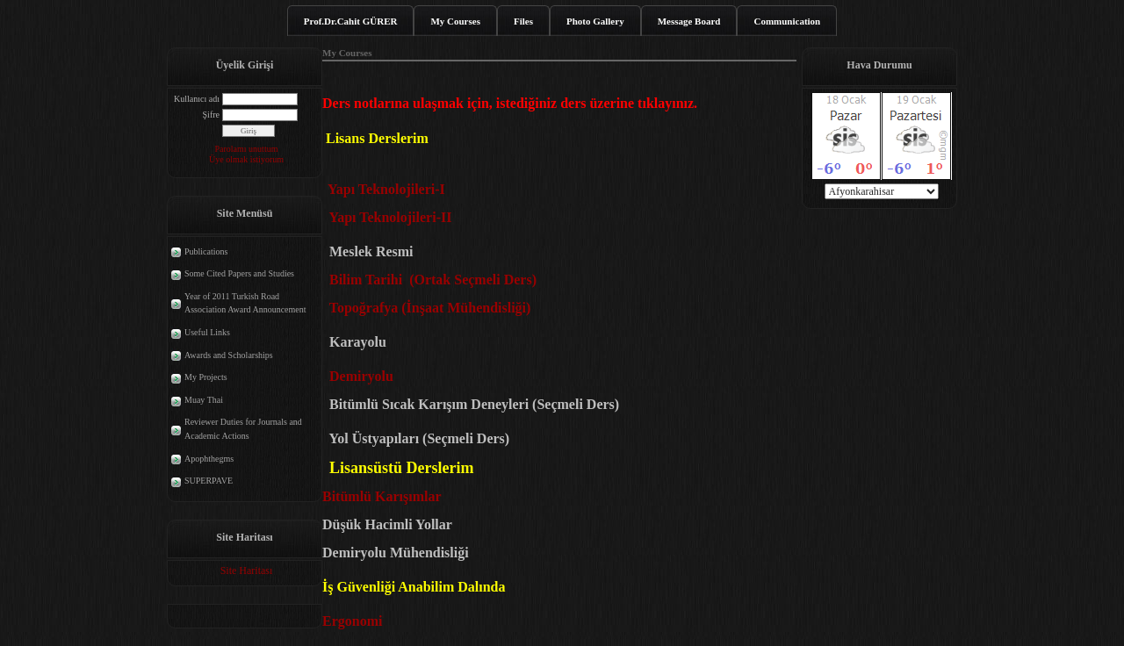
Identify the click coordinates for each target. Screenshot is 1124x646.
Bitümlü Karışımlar (383, 496)
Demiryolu (361, 376)
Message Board (689, 21)
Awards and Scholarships (228, 355)
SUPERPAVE (208, 480)
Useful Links (207, 332)
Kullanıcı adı (197, 99)
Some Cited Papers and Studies (239, 273)
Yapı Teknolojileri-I (386, 189)
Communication (786, 21)
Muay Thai (203, 400)
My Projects (205, 377)
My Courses (455, 21)
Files (523, 21)
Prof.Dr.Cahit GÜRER (351, 21)
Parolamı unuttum (246, 149)
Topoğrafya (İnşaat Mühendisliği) (426, 307)
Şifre (211, 114)
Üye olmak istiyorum (246, 159)
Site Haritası (246, 570)
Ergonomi (355, 621)
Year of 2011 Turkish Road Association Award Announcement (245, 303)
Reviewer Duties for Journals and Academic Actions (243, 429)
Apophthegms (209, 458)
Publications (205, 251)
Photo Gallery (595, 21)
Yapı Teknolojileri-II (389, 217)
